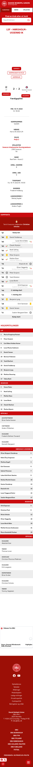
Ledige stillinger (16, 695)
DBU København (16, 741)
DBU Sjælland (16, 747)
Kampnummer (16, 122)
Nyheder (16, 687)
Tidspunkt (16, 181)
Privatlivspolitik (16, 698)
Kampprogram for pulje (16, 73)
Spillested (16, 145)
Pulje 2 (16, 139)
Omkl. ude (16, 173)
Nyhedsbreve (16, 684)
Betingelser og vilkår (16, 704)
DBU (16, 730)
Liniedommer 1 (16, 196)
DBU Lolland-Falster (16, 744)
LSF (6, 90)
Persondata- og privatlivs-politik (16, 755)
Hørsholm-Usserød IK (27, 90)
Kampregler (16, 77)
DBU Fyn (16, 735)
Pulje (16, 137)
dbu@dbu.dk (17, 721)
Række (16, 129)
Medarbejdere (16, 692)
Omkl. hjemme (16, 165)
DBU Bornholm (16, 732)
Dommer (16, 188)
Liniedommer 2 (16, 204)
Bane (16, 157)
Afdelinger (16, 690)
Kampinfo (16, 68)
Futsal (16, 749)
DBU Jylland (16, 738)
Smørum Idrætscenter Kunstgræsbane (16, 147)
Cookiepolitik (16, 701)
